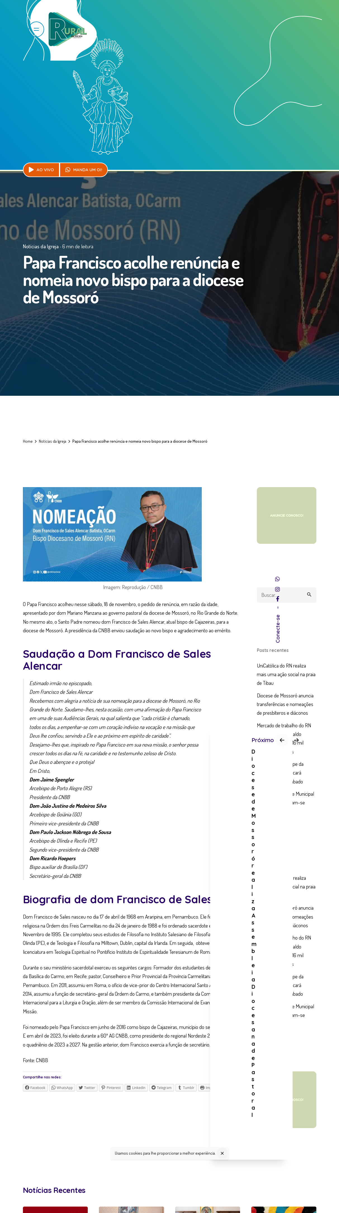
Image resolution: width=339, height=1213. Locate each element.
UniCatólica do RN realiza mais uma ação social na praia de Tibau (286, 674)
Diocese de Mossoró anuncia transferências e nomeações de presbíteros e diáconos (285, 704)
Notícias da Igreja (41, 246)
